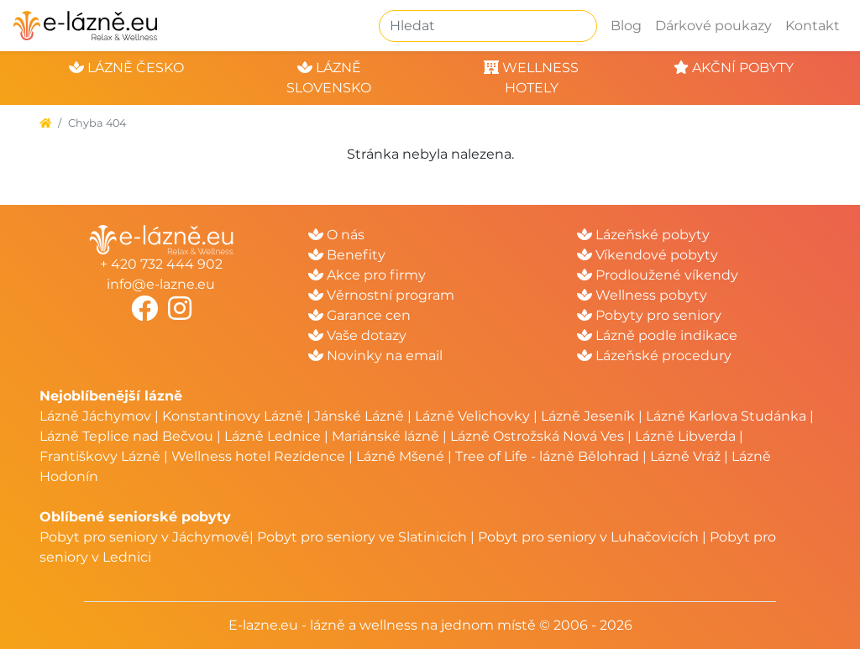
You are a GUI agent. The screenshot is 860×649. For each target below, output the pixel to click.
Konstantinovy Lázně (232, 416)
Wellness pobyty (642, 295)
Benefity (346, 255)
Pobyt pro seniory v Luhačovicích (588, 537)
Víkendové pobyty (647, 255)
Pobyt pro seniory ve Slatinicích (362, 537)
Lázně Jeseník (588, 416)
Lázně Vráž (685, 456)
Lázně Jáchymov (97, 416)
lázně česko (126, 68)
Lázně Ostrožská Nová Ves (537, 436)
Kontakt (812, 26)
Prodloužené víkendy (657, 275)
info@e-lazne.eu (161, 284)
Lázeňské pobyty (643, 235)
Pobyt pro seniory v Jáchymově (144, 537)
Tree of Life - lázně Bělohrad (547, 456)
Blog (626, 26)
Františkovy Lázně (99, 456)
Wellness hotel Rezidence (258, 456)
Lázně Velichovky (472, 416)
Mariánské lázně (385, 436)
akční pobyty (734, 68)
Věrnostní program (381, 295)
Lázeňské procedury (654, 356)
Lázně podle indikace (657, 335)
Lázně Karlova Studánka (726, 416)
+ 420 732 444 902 (161, 264)
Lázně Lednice (272, 436)
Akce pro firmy (367, 275)
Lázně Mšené (400, 456)
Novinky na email (375, 356)
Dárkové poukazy (713, 26)
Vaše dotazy (357, 335)
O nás (336, 235)
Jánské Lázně (360, 416)
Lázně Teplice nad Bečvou (126, 436)
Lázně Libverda (685, 436)
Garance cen (359, 315)
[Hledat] (488, 26)
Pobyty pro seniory (649, 315)
